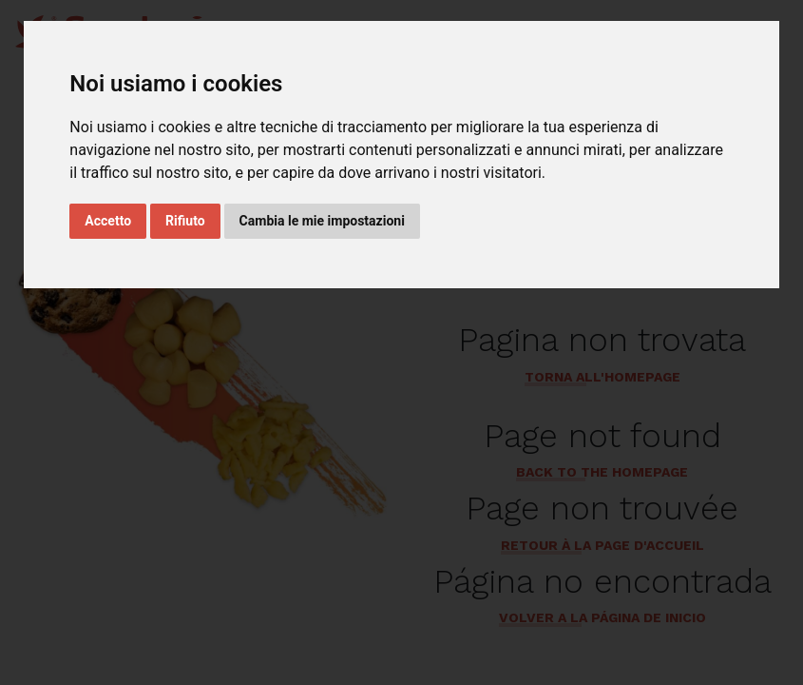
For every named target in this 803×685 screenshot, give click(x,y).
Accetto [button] (108, 220)
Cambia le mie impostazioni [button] (322, 220)
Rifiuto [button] (185, 220)
